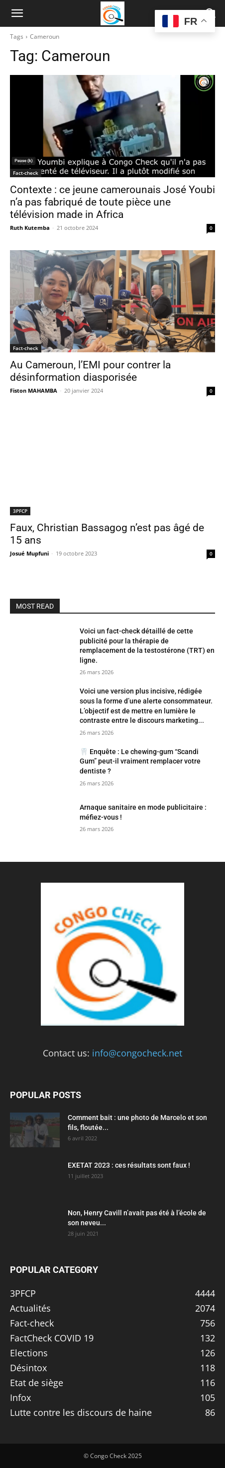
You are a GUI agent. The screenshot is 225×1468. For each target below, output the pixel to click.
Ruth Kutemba (30, 227)
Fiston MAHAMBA (33, 390)
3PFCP (20, 510)
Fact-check (25, 172)
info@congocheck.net (137, 1053)
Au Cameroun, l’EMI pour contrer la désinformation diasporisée (90, 371)
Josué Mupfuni (29, 553)
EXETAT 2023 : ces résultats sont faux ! (129, 1165)
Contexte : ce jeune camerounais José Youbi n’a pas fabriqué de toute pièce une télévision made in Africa (112, 202)
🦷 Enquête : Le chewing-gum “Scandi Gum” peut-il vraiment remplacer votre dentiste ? (140, 761)
